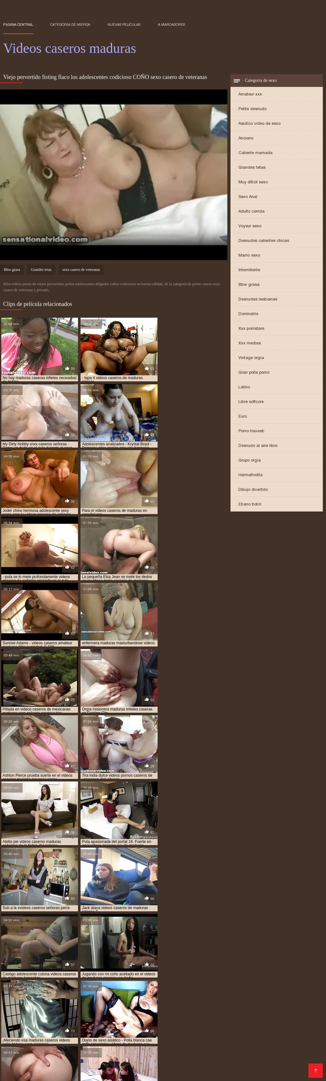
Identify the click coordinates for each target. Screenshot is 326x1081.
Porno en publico (187, 1036)
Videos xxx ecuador (123, 1046)
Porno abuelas (81, 1046)
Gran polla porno (253, 373)
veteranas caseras (150, 994)
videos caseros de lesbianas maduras (59, 998)
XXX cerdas (288, 1051)
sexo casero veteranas (104, 994)
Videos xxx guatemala (157, 1016)
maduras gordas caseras (283, 980)
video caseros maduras (243, 994)
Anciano (245, 138)
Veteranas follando (76, 1026)
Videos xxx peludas (270, 1016)
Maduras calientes (100, 1056)
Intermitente (249, 270)
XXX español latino (207, 1031)
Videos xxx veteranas (48, 1041)
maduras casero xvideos (178, 977)
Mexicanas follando (215, 1051)
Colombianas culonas (27, 1026)
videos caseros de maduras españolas (196, 1001)
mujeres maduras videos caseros (211, 987)
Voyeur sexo (249, 226)
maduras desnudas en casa (28, 980)
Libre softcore (251, 402)
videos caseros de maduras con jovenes (116, 1001)
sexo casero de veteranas (81, 270)
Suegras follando (273, 1067)
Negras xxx (111, 1072)
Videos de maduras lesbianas (266, 1031)
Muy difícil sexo (253, 182)
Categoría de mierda (70, 24)
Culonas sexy (224, 1036)
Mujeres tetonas (256, 1021)
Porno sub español (299, 1021)
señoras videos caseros (257, 991)
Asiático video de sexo (259, 124)
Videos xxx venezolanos (67, 1072)
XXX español (61, 1061)
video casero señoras (195, 994)
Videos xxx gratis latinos (74, 1016)
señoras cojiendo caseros (149, 991)
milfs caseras (161, 987)
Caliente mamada (255, 153)
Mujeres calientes (90, 1031)
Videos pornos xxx (221, 1026)
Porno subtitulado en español (174, 1061)
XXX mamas (221, 1021)
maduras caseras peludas (28, 977)
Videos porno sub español (215, 1016)
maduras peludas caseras (223, 984)
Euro (242, 416)
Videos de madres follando (210, 1072)
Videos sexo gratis (119, 1051)
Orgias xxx (117, 1016)
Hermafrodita (250, 475)
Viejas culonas (196, 1041)
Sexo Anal (247, 197)
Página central (18, 24)
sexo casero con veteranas (50, 994)
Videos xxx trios (43, 1046)
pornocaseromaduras (269, 987)
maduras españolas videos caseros (150, 980)
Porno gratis (281, 1041)
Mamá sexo (249, 255)
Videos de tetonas (23, 1016)
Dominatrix (248, 314)
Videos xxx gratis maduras (63, 1067)
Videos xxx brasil (127, 1041)
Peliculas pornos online (52, 1021)
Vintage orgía (251, 358)
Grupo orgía (249, 460)
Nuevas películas (124, 24)
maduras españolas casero (85, 980)
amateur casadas (19, 973)
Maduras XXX (256, 1051)
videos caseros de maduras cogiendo (269, 998)
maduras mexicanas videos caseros (159, 984)
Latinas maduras (190, 1067)
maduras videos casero (275, 984)
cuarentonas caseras (106, 973)
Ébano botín (249, 504)
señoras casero (58, 991)
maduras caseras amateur (284, 973)
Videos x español (47, 1031)
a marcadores (171, 24)
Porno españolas (275, 1056)
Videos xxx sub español (68, 1051)
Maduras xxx (149, 1036)
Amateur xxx (250, 94)
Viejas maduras (70, 1036)
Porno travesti (251, 431)
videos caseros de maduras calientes (193, 998)
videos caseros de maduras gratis (35, 1005)
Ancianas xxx (90, 1041)
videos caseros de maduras (126, 998)
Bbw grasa (248, 285)
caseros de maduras (60, 973)
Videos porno (111, 1067)
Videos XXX (255, 1036)
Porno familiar (166, 1031)
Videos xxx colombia (167, 1051)
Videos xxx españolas (179, 1021)
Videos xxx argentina (152, 1072)
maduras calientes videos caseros (221, 973)
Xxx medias (249, 343)
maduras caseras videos (81, 977)
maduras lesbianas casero (95, 984)
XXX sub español (231, 1067)
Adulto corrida (251, 211)
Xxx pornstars (251, 329)
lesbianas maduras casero (157, 973)
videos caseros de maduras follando (273, 1001)
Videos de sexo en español (257, 1046)
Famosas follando (120, 1026)
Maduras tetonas (143, 1056)
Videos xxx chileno (201, 1046)
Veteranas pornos (111, 1036)
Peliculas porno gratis (240, 1041)
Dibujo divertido (253, 490)
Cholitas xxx (163, 1041)
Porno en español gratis (171, 1026)
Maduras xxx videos (187, 1056)
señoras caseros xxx (98, 991)
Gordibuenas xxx (230, 1061)
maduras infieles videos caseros (34, 984)
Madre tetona (260, 1026)
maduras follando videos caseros (221, 980)
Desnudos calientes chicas (263, 241)
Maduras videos (130, 1031)
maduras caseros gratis (230, 977)
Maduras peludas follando (109, 1061)
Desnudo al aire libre (257, 446)
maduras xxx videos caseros (72, 987)
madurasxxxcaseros (123, 987)
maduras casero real (129, 977)
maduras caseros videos (282, 977)
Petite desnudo (252, 109)
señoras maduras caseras (204, 991)
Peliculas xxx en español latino (116, 1021)
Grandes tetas (252, 168)
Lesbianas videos (272, 1061)
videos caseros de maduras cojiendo (38, 1001)
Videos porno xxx (148, 1067)
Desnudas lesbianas (257, 299)
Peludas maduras (232, 1056)
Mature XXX (162, 1046)
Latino (244, 387)
